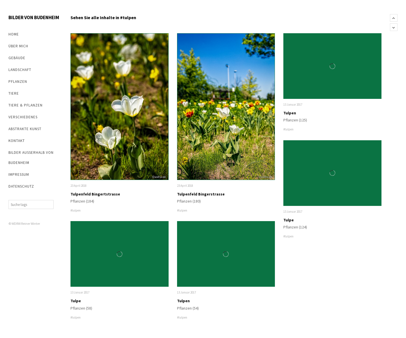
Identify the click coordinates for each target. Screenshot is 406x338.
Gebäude (16, 57)
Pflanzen (17, 81)
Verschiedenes (22, 117)
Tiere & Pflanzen (25, 105)
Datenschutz (21, 186)
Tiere (13, 93)
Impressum (18, 174)
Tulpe (75, 300)
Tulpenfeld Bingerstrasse (201, 194)
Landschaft (19, 69)
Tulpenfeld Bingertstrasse (95, 194)
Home (13, 34)
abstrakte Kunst (24, 128)
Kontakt (16, 140)
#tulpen (75, 210)
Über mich (18, 46)
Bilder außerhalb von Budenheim (31, 157)
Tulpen (183, 300)
